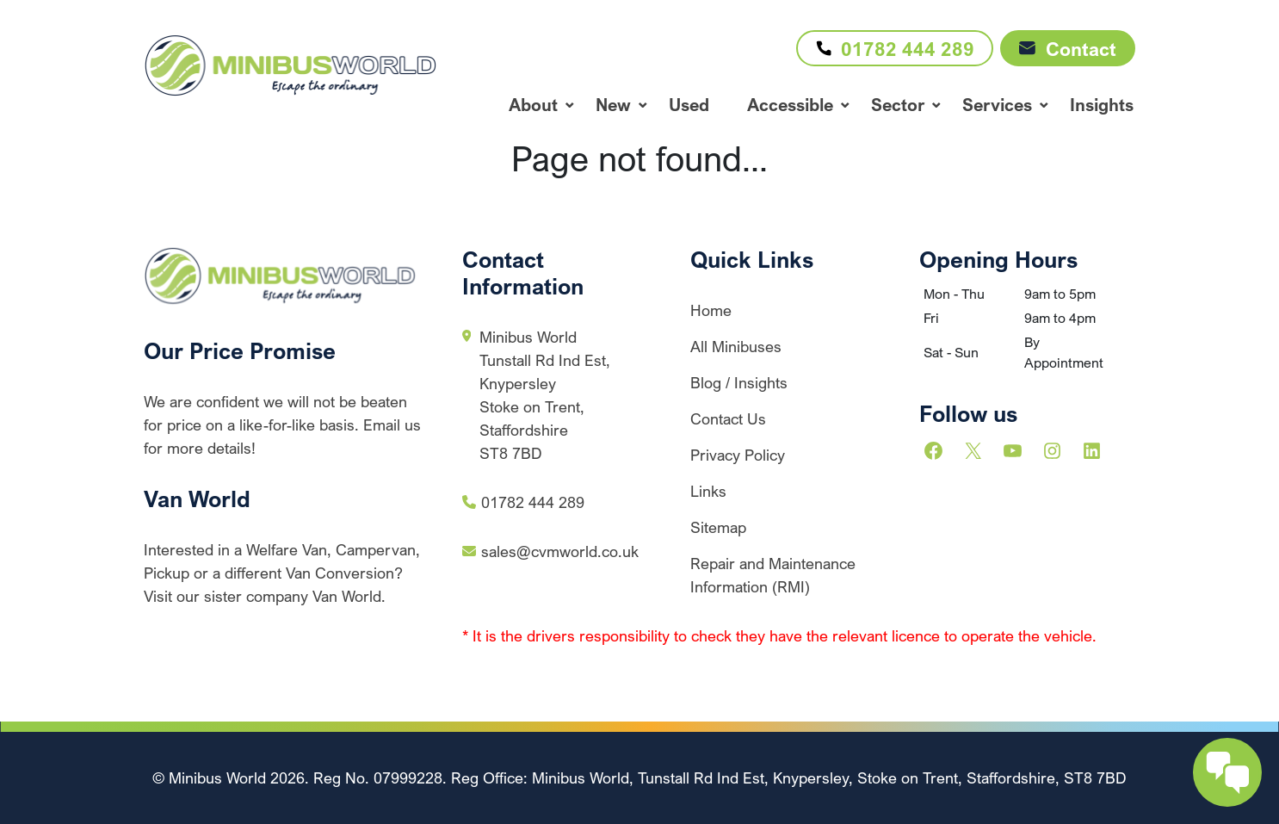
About (533, 104)
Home (711, 309)
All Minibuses (736, 346)
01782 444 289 (890, 48)
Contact (1067, 48)
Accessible (790, 104)
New (613, 104)
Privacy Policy (737, 454)
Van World (197, 498)
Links (708, 490)
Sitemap (718, 526)
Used (689, 104)
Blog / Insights (739, 382)
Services (997, 104)
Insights (1102, 104)
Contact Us (728, 418)
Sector (897, 104)
